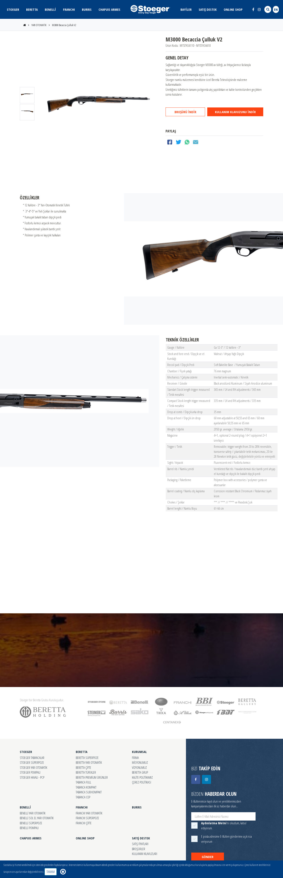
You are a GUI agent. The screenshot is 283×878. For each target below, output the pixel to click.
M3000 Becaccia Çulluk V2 (64, 25)
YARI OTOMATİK (38, 25)
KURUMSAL (139, 752)
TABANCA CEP (83, 797)
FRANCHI (69, 9)
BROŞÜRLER (138, 849)
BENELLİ (50, 9)
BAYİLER (186, 9)
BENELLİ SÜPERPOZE (31, 823)
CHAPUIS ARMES (109, 9)
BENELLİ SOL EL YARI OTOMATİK (37, 818)
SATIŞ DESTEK (208, 9)
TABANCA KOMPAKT (86, 787)
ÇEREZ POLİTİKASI (141, 782)
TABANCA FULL (83, 782)
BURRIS (87, 9)
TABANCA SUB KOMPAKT (89, 792)
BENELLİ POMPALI (29, 828)
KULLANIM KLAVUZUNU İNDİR (235, 112)
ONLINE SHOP (233, 9)
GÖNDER (207, 857)
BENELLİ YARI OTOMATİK (32, 813)
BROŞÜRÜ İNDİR (185, 112)
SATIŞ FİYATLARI (140, 844)
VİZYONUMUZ (139, 767)
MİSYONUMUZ (140, 762)
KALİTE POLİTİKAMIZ (142, 777)
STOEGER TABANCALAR (32, 757)
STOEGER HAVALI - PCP (32, 777)
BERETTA (32, 9)
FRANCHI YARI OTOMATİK (89, 813)
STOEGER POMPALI (30, 772)
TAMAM (51, 871)
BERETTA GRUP (140, 772)
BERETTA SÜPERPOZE (87, 757)
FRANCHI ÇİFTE (84, 823)
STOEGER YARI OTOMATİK (33, 767)
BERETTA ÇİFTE (83, 767)
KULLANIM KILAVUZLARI (144, 853)
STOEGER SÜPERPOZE (32, 762)
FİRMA (135, 757)
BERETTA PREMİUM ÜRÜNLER (92, 777)
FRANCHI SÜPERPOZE (87, 818)
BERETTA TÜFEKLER (86, 772)
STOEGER (13, 9)
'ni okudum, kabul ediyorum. (223, 825)
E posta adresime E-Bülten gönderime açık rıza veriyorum (226, 839)
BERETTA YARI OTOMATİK (89, 762)
